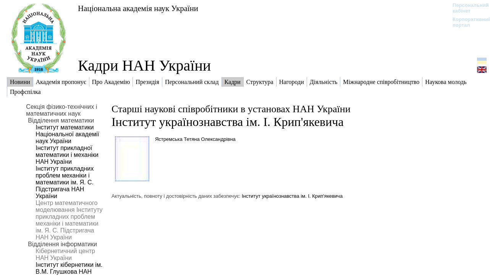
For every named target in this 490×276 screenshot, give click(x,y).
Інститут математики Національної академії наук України (67, 134)
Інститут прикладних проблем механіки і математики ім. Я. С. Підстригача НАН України (65, 182)
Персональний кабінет (467, 8)
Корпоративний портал (467, 22)
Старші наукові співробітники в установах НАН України (231, 109)
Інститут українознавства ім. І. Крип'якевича (228, 122)
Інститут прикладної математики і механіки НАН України (67, 155)
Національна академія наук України (138, 8)
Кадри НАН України (144, 65)
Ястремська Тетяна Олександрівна (195, 139)
